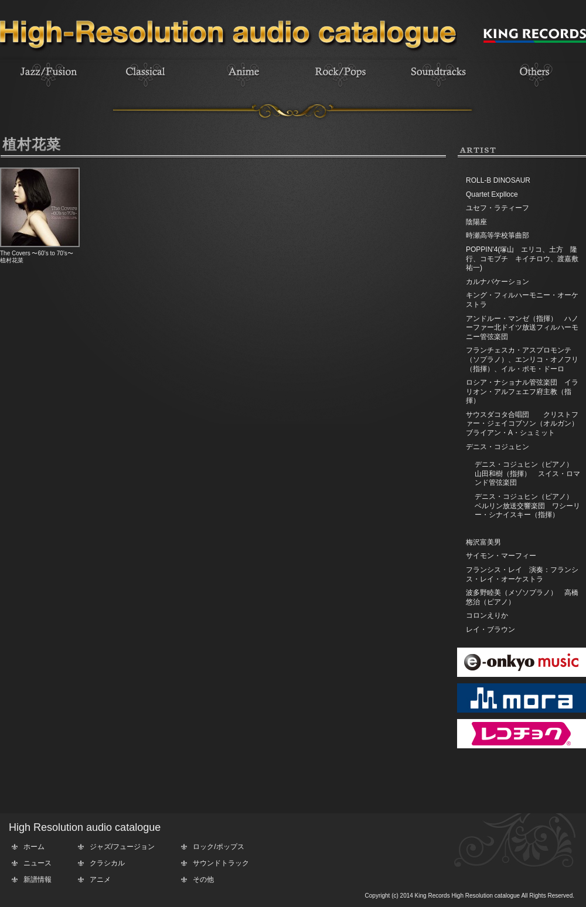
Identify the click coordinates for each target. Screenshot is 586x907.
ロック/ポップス (218, 847)
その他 (203, 879)
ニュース (37, 863)
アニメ (100, 879)
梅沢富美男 (483, 542)
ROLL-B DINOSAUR (498, 180)
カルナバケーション (497, 282)
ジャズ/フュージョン (122, 847)
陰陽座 (476, 222)
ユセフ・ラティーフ (497, 208)
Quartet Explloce (492, 194)
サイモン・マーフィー (501, 556)
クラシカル (107, 863)
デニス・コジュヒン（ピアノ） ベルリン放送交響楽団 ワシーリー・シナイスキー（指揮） (527, 505)
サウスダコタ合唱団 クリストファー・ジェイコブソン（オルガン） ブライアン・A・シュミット (525, 423)
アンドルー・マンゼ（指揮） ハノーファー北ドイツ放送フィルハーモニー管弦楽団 (522, 327)
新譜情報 (37, 879)
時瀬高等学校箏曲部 (497, 235)
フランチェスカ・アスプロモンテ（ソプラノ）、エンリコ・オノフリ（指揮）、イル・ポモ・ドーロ (522, 359)
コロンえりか (487, 615)
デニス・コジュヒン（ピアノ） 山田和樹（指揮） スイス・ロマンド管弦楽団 (527, 473)
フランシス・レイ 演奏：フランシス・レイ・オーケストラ (522, 574)
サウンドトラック (221, 863)
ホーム (34, 847)
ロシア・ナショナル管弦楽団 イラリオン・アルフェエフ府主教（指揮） (522, 391)
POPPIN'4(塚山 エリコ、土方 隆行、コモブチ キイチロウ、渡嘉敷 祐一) (525, 258)
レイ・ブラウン (490, 629)
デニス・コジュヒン (497, 447)
